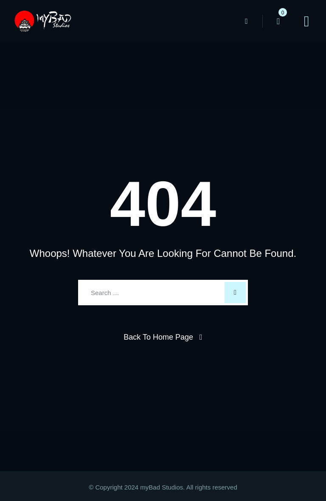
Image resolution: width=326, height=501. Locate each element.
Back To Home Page (158, 337)
